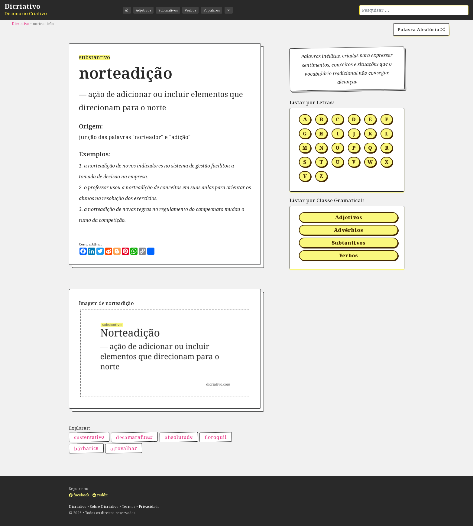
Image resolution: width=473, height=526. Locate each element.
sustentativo (89, 437)
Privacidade (149, 506)
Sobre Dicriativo (104, 506)
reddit (100, 495)
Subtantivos (170, 10)
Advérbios (348, 230)
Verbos (195, 10)
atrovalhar (123, 449)
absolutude (178, 437)
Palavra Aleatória (419, 30)
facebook (79, 495)
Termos (128, 506)
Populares (217, 10)
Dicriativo (22, 6)
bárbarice (86, 448)
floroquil (216, 437)
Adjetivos (145, 10)
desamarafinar (134, 437)
